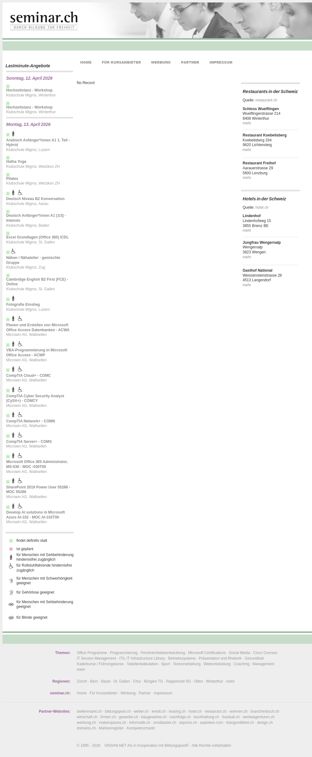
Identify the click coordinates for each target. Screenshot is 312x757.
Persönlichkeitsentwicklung (163, 653)
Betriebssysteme (182, 658)
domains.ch (86, 728)
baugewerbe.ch (154, 717)
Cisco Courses (265, 653)
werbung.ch (86, 722)
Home (82, 693)
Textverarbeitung (187, 664)
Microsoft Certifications (207, 653)
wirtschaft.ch (87, 717)
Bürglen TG (153, 681)
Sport (165, 664)
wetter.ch (141, 711)
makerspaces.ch (112, 722)
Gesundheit (254, 658)
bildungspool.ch (118, 711)
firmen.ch (108, 717)
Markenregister (111, 728)
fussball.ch (231, 717)
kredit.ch (159, 711)
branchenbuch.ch (265, 711)
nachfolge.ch (180, 717)
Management (263, 664)
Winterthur (214, 681)
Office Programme (92, 653)
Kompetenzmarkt (141, 728)
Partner (145, 693)
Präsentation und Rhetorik (220, 658)
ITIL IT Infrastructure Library (142, 658)
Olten (198, 681)
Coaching (241, 664)
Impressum (163, 693)
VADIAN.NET (116, 745)
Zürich (82, 681)
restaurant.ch (266, 100)
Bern (94, 681)
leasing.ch (177, 711)
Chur (137, 681)
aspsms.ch (188, 722)
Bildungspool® (177, 745)
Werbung (127, 693)
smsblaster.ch (165, 722)
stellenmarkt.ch (89, 711)
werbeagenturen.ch (259, 717)
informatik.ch (139, 722)
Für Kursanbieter (103, 693)
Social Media (239, 653)
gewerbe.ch (128, 717)
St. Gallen (122, 681)
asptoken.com (211, 722)
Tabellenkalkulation (142, 664)
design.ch (265, 722)
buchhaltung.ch (206, 717)
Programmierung (123, 653)
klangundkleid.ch (240, 722)
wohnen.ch (239, 711)
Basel (105, 681)
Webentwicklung (217, 664)
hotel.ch (261, 207)
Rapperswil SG (178, 681)
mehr (247, 123)
